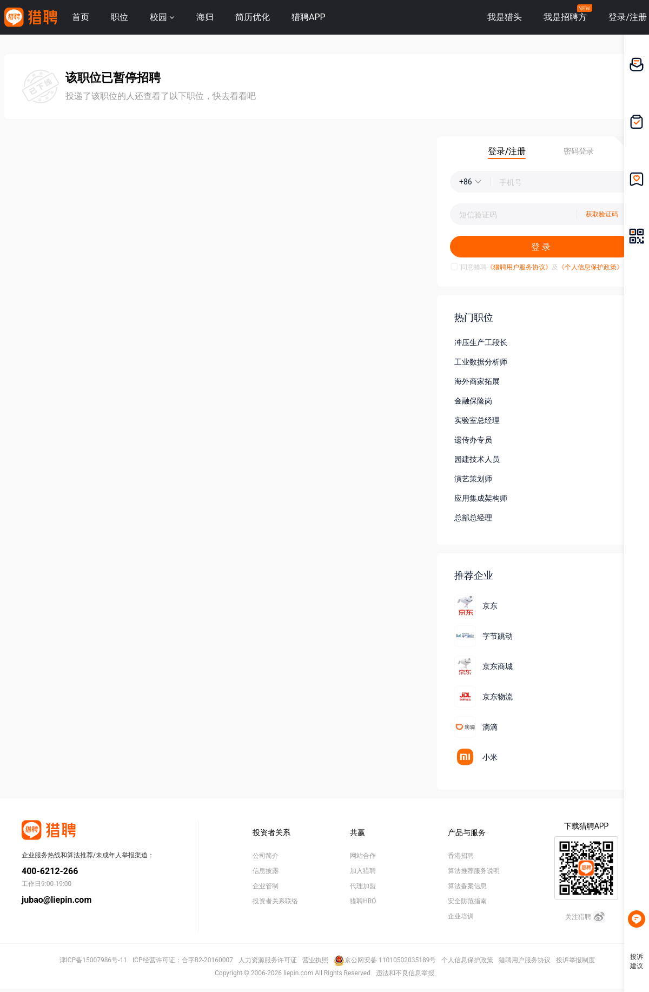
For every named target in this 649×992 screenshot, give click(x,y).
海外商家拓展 (477, 381)
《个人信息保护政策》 (590, 267)
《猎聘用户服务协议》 (519, 267)
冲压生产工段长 (480, 342)
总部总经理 (473, 517)
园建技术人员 (477, 459)
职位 (119, 17)
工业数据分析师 (480, 362)
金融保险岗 (473, 400)
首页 (80, 17)
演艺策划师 (473, 478)
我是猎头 (504, 17)
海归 (205, 17)
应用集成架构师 (480, 498)
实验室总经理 (477, 420)
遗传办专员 (473, 439)
